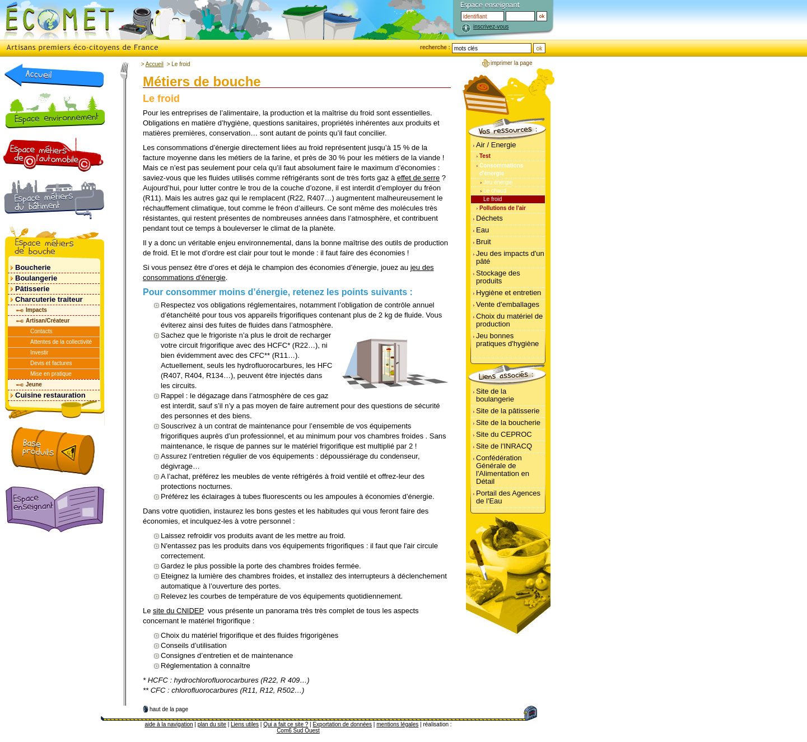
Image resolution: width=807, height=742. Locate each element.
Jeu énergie (497, 182)
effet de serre (418, 178)
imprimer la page (511, 63)
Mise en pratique (51, 374)
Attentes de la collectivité (61, 342)
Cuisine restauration (50, 395)
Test (485, 156)
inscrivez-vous (491, 27)
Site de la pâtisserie (507, 411)
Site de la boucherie (508, 422)
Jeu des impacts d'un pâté (510, 257)
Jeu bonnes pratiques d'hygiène (507, 340)
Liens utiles (245, 724)
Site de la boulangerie (495, 395)
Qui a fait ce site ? (285, 724)
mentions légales (397, 724)
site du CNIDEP (178, 610)
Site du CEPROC (504, 434)
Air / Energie (496, 145)
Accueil (155, 64)
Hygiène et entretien (508, 292)
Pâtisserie (32, 288)
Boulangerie (36, 278)
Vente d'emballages (507, 304)
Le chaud (494, 191)
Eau (482, 230)
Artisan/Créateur (47, 321)
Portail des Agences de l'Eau (508, 497)
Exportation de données (342, 724)
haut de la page (169, 709)
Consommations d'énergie (501, 169)
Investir (39, 352)
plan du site (212, 724)
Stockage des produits (498, 277)
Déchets (489, 218)
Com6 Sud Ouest (298, 730)
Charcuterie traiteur (49, 299)
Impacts (36, 310)
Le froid (492, 199)
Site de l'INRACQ (504, 446)
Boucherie (33, 267)
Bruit (483, 241)
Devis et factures (51, 363)
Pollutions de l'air (502, 208)
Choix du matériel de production (509, 320)
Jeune (34, 384)
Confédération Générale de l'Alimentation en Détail (502, 470)
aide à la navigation (168, 724)
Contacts (41, 331)
